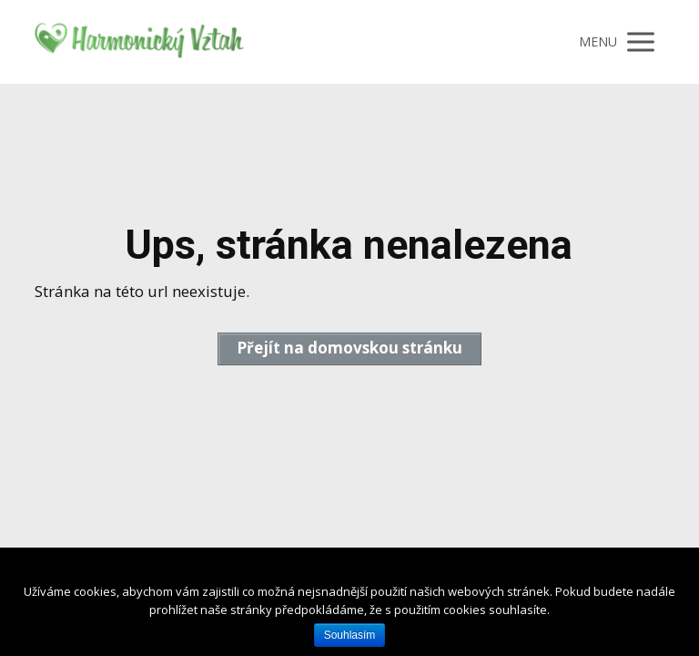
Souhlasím (350, 635)
